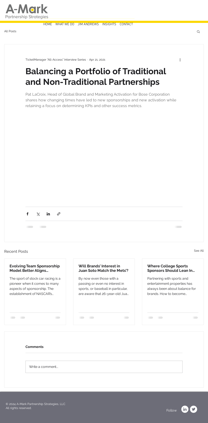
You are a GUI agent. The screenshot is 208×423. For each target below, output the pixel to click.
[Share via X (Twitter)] (38, 214)
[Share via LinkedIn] (48, 214)
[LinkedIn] (184, 409)
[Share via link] (59, 214)
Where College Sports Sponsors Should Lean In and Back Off (170, 268)
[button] (198, 31)
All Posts (10, 31)
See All (199, 250)
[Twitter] (193, 409)
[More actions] (180, 59)
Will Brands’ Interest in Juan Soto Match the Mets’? (103, 268)
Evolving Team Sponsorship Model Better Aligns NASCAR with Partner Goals (35, 268)
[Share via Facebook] (27, 214)
